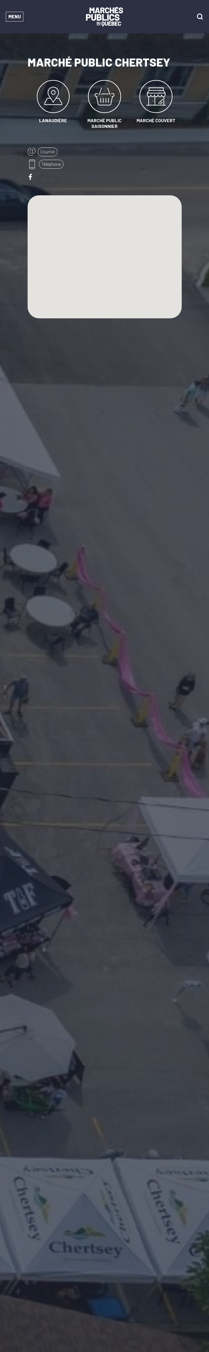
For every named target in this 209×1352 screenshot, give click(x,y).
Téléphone (51, 164)
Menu (14, 16)
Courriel (47, 151)
